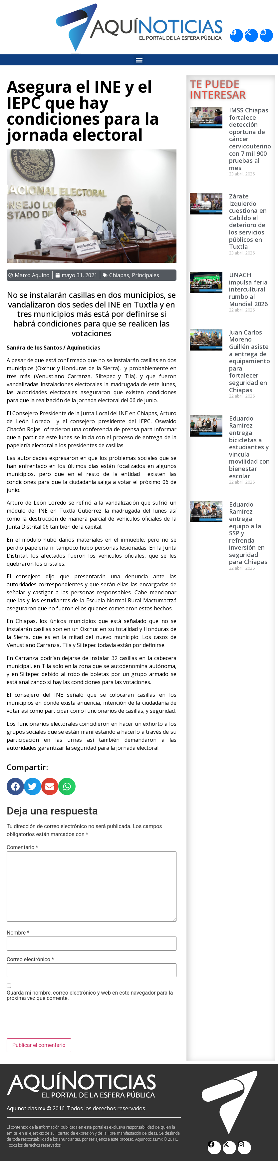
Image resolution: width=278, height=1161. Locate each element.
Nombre (18, 933)
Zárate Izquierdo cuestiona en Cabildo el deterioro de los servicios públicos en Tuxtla (248, 221)
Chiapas (119, 275)
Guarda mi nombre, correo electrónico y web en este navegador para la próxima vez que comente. (90, 995)
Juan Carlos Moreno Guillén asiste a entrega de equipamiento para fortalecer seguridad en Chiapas (249, 361)
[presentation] (57, 1022)
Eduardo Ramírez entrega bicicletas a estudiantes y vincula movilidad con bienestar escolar (249, 447)
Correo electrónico (30, 959)
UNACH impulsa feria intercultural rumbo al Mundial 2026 (248, 289)
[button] (139, 59)
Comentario (22, 847)
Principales (145, 275)
